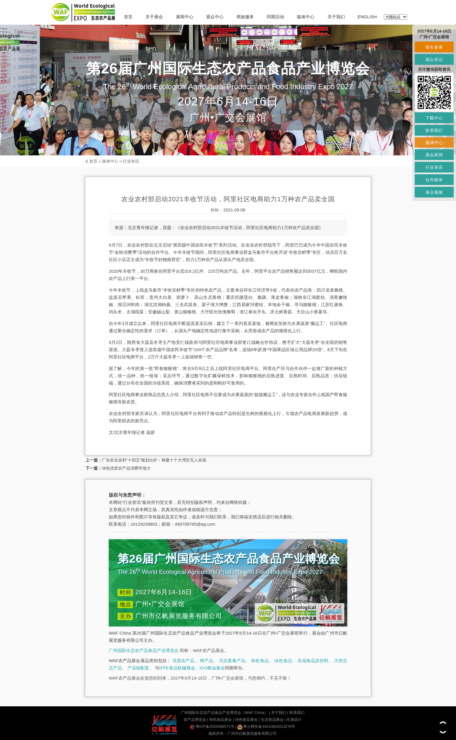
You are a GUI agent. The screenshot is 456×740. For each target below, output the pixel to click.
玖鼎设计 (294, 719)
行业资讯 (131, 161)
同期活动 (275, 16)
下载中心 (434, 118)
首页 (128, 16)
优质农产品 (183, 660)
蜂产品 (206, 660)
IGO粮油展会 (212, 667)
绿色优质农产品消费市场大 (126, 468)
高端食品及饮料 (313, 660)
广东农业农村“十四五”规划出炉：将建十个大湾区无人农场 (154, 460)
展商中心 (184, 16)
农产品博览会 (195, 719)
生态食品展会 (272, 719)
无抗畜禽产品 (232, 660)
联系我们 (296, 712)
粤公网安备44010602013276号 (266, 726)
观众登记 (434, 59)
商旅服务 (245, 16)
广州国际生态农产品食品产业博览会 (144, 650)
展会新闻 (434, 154)
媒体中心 (305, 16)
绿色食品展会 (246, 719)
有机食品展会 (220, 719)
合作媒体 (434, 179)
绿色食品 (283, 660)
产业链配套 (138, 667)
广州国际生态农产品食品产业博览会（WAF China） (224, 712)
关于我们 (336, 16)
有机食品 (260, 660)
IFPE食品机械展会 (177, 667)
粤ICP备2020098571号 (212, 726)
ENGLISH (367, 16)
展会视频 (434, 192)
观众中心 (215, 16)
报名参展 (434, 47)
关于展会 (154, 16)
